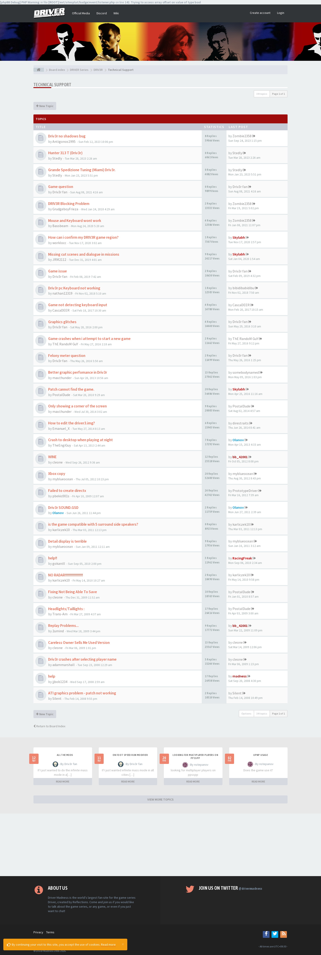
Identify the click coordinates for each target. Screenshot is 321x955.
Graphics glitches (62, 321)
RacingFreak (242, 558)
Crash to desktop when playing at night (80, 439)
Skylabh (239, 237)
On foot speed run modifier (130, 755)
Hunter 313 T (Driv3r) (65, 152)
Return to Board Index (49, 726)
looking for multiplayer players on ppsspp (195, 756)
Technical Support (52, 84)
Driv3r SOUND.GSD (63, 507)
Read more (108, 944)
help (51, 676)
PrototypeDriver (245, 490)
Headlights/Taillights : (66, 608)
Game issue (57, 271)
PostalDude (61, 394)
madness (240, 676)
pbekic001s (60, 496)
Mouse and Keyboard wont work (74, 220)
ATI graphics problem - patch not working (82, 693)
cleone (57, 462)
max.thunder (62, 377)
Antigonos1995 (64, 141)
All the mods (65, 755)
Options (246, 713)
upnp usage (260, 755)
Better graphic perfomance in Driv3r (77, 372)
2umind (58, 631)
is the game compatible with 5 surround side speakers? (93, 524)
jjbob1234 (59, 681)
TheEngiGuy (61, 445)
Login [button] (280, 13)
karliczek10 (61, 529)
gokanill (58, 563)
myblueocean (62, 479)
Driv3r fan (59, 192)
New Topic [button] (45, 106)
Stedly (57, 158)
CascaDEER (61, 310)
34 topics (261, 93)
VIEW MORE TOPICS (160, 799)
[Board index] (38, 70)
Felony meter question (66, 355)
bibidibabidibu (243, 288)
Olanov (238, 440)
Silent (57, 698)
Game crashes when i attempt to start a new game (89, 338)
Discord (102, 13)
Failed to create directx (67, 490)
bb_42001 (240, 457)
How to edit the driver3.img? (71, 423)
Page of (278, 93)
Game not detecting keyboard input (77, 304)
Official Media (81, 13)
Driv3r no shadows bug (67, 136)
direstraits (241, 423)
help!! (52, 558)
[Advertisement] (160, 845)
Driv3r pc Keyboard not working (74, 288)
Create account (260, 13)
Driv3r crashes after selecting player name (82, 659)
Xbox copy (56, 473)
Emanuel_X (61, 428)
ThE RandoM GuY (65, 344)
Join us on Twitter (230, 888)
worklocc (59, 242)
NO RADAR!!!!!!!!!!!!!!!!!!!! (65, 575)
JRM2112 (59, 259)
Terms (50, 932)
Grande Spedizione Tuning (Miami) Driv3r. (81, 169)
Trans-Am (60, 614)
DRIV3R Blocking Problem (68, 203)
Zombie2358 (242, 136)
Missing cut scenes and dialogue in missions (83, 254)
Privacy (38, 932)
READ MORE (62, 781)
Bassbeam (60, 225)
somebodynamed (246, 372)
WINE (52, 456)
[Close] (123, 944)
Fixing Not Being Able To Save (72, 591)
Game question (60, 186)
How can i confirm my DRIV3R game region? (83, 237)
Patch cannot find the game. (71, 389)
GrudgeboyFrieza (65, 209)
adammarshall (63, 664)
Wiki (116, 13)
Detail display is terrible (67, 541)
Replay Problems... (63, 625)
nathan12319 (62, 293)
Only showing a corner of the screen (77, 406)
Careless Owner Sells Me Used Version (79, 642)
